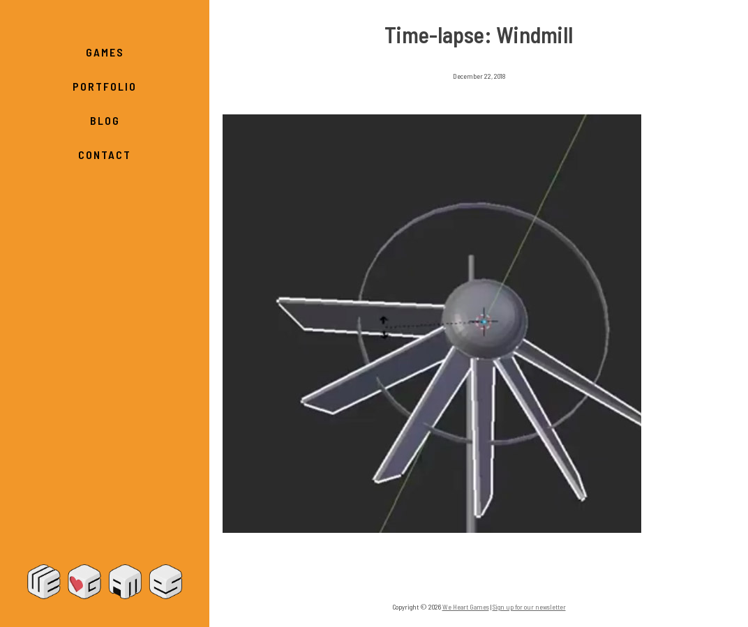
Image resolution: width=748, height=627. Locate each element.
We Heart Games (104, 581)
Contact (104, 154)
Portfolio (105, 86)
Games (105, 52)
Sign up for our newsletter (529, 607)
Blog (105, 120)
